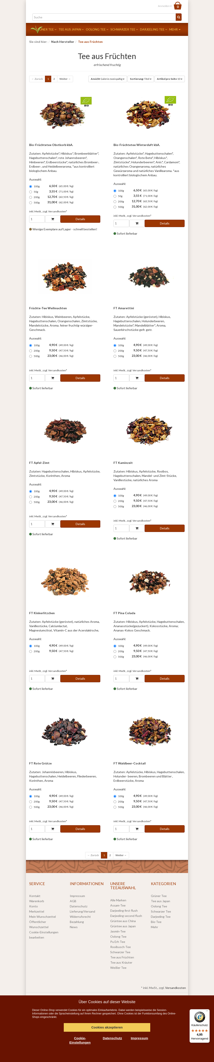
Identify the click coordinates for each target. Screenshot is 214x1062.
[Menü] (207, 1011)
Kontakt (34, 896)
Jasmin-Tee (118, 931)
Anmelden (165, 6)
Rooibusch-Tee (120, 947)
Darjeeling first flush (124, 910)
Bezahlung (77, 922)
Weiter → (65, 78)
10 (169, 78)
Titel (141, 78)
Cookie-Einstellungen (80, 1040)
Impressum (77, 896)
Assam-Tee (118, 905)
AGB (73, 901)
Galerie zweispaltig (108, 78)
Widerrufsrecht (80, 916)
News (74, 927)
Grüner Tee (45, 29)
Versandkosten (175, 988)
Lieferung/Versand (82, 911)
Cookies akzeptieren (107, 1027)
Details (80, 219)
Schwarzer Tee (124, 29)
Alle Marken (118, 900)
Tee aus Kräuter (121, 962)
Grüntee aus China (123, 921)
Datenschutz (78, 906)
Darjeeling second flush (126, 916)
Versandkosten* (57, 211)
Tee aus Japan (71, 29)
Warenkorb (36, 901)
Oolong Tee (97, 29)
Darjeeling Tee (153, 29)
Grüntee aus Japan (123, 926)
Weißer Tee (118, 967)
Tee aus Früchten (122, 957)
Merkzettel (36, 911)
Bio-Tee (156, 922)
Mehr (174, 29)
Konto (33, 906)
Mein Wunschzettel (42, 916)
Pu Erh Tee (117, 941)
